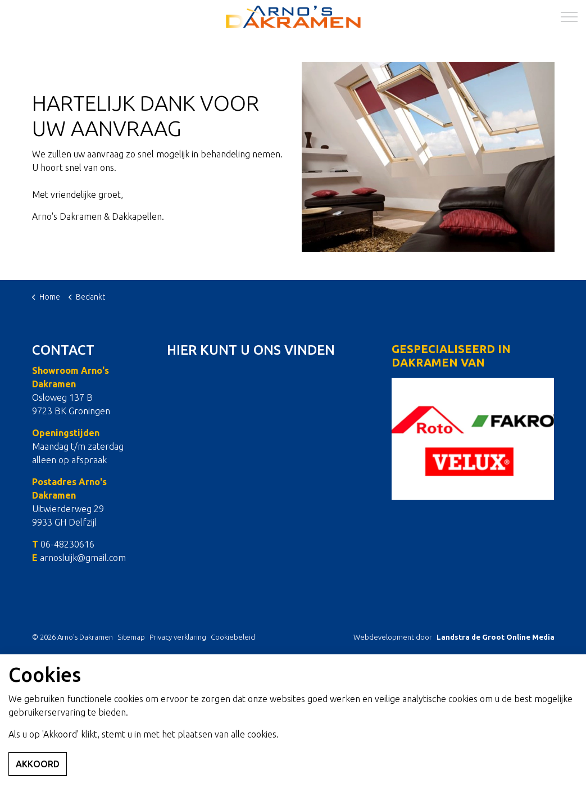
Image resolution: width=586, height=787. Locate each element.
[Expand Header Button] (569, 17)
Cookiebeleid (233, 637)
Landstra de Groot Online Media (496, 637)
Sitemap (131, 637)
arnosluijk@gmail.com (83, 558)
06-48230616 (67, 544)
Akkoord (37, 764)
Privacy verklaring (177, 637)
